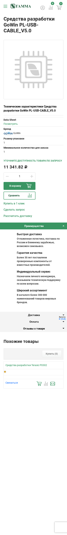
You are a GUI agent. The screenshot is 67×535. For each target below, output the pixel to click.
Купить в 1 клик (14, 203)
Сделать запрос (14, 209)
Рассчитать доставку (18, 216)
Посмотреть (11, 123)
